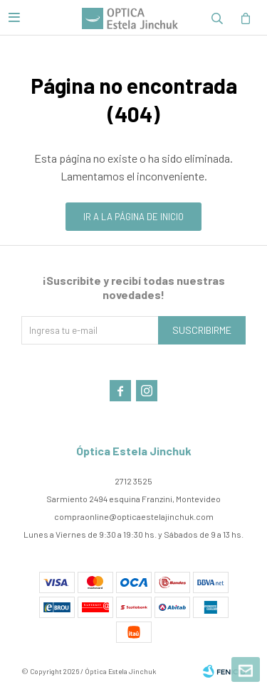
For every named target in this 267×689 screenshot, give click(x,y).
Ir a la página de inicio (133, 216)
